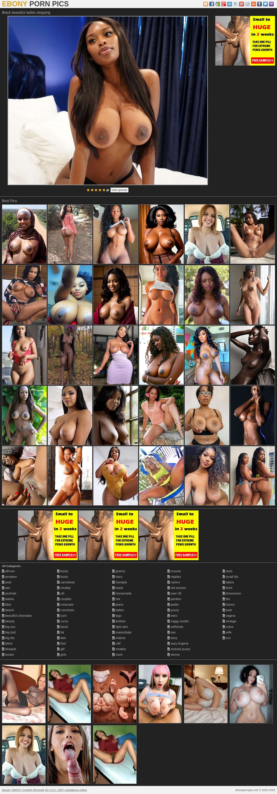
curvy (62, 621)
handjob (119, 582)
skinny (173, 654)
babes (8, 599)
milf (116, 643)
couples (64, 599)
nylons (173, 582)
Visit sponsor (119, 190)
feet (61, 638)
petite (173, 604)
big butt (9, 632)
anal (6, 582)
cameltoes (66, 582)
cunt (62, 615)
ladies (118, 610)
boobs (8, 654)
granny (118, 571)
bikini (7, 643)
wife (227, 632)
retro (172, 615)
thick (227, 588)
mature (118, 638)
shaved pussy (178, 649)
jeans (117, 604)
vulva (228, 626)
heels (117, 588)
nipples (174, 576)
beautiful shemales (17, 615)
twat (227, 610)
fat (60, 632)
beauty (8, 621)
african (8, 571)
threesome (232, 593)
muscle (174, 571)
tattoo (228, 582)
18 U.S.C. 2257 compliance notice (66, 790)
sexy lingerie (177, 643)
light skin (120, 626)
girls (61, 654)
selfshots (175, 626)
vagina (229, 615)
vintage (229, 621)
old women (176, 588)
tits (226, 599)
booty (62, 571)
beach (8, 610)
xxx (227, 638)
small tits (230, 576)
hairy (117, 576)
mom (117, 654)
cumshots (65, 610)
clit (60, 593)
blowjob (9, 649)
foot (61, 643)
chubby (64, 588)
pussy (173, 610)
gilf (61, 649)
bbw (6, 604)
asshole (9, 593)
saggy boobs (178, 621)
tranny (229, 604)
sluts (227, 571)
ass (6, 588)
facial (62, 626)
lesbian (119, 621)
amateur (9, 576)
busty (62, 576)
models (119, 649)
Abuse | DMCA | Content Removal (23, 790)
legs (116, 615)
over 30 (174, 593)
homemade (122, 593)
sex (171, 632)
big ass (8, 626)
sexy (172, 638)
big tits (8, 638)
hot (116, 599)
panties (174, 599)
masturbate (121, 632)
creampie (65, 604)
